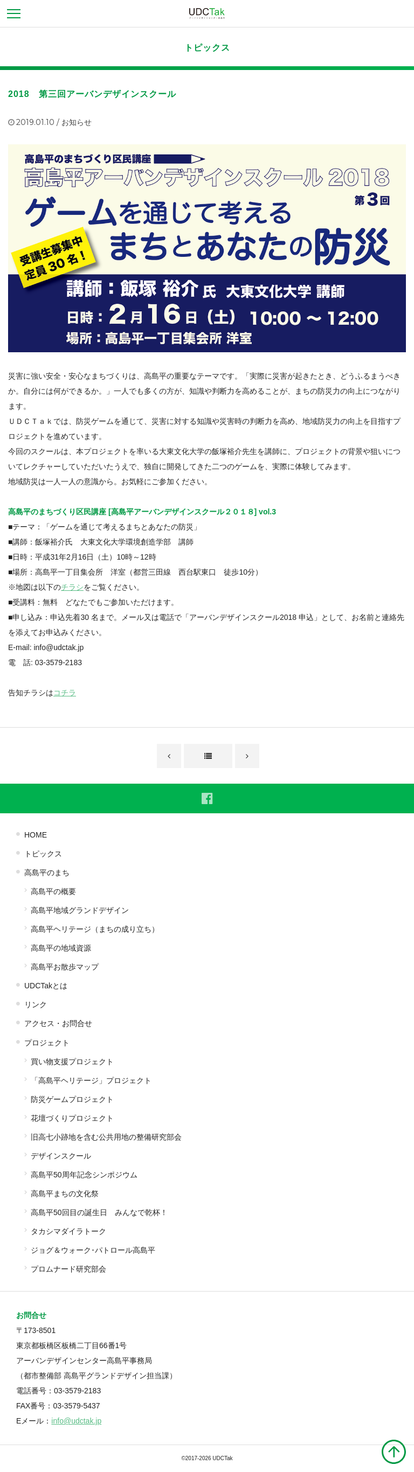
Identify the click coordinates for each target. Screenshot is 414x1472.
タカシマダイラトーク (68, 1231)
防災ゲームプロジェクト (72, 1099)
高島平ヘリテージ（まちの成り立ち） (95, 929)
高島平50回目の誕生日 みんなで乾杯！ (99, 1212)
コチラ (64, 692)
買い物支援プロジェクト (72, 1061)
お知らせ (76, 122)
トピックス (207, 47)
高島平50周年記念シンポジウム (84, 1174)
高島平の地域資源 (61, 948)
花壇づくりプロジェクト (72, 1118)
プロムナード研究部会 (68, 1269)
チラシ (72, 587)
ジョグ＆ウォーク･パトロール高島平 (93, 1250)
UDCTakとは (45, 985)
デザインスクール (61, 1156)
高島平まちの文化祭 (65, 1193)
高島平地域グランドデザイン (80, 910)
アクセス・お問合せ (58, 1023)
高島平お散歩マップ (65, 966)
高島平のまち (47, 872)
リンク (35, 1004)
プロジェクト (47, 1042)
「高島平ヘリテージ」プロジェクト (91, 1080)
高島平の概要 (53, 891)
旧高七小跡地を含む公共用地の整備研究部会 (106, 1137)
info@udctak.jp (76, 1421)
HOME (35, 835)
